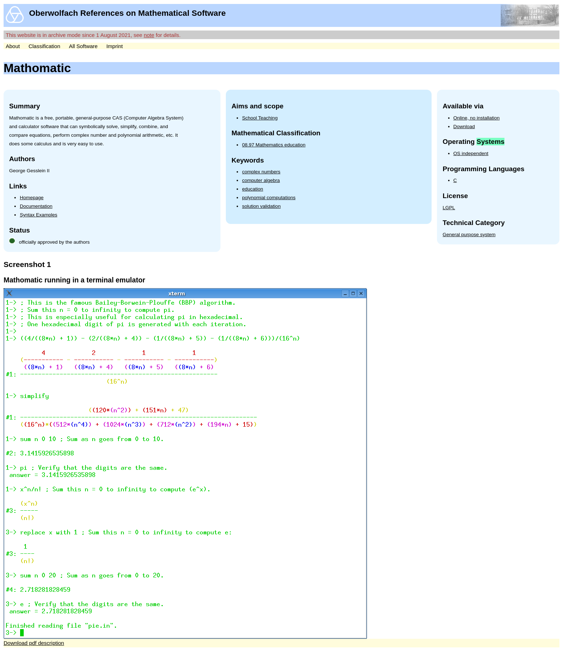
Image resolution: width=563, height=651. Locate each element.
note (149, 35)
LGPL (449, 207)
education (252, 189)
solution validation (261, 206)
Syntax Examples (38, 214)
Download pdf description (34, 643)
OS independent (471, 153)
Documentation (36, 206)
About (13, 46)
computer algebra (261, 180)
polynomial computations (269, 197)
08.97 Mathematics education (273, 144)
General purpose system (469, 234)
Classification (44, 46)
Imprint (114, 46)
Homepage (31, 197)
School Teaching (260, 118)
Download (464, 126)
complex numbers (261, 171)
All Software (83, 46)
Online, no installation (476, 118)
